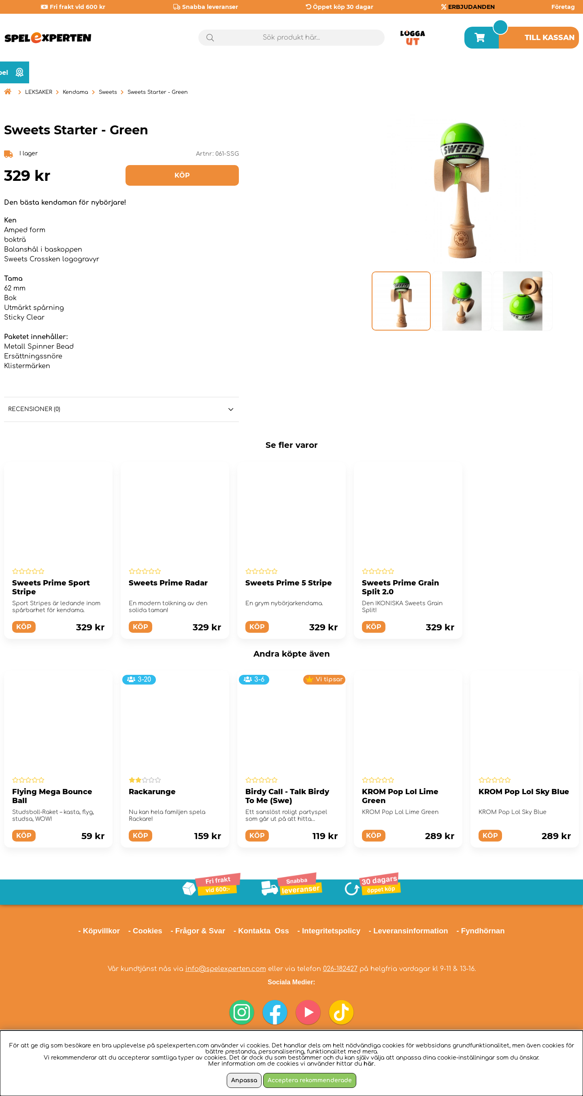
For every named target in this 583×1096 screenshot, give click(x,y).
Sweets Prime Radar (168, 583)
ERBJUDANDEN (471, 7)
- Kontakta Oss (261, 930)
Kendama (75, 92)
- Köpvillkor (99, 930)
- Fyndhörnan (480, 930)
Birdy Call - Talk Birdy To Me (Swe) (287, 796)
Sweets (108, 92)
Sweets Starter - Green (158, 92)
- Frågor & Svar (197, 930)
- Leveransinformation (408, 930)
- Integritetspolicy (329, 930)
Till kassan (550, 37)
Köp (24, 627)
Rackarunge (152, 791)
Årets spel (544, 72)
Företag (563, 7)
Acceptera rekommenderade (310, 1080)
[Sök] (291, 38)
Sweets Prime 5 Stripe (288, 583)
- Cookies (145, 930)
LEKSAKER (38, 92)
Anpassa (244, 1080)
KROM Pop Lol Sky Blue (524, 791)
